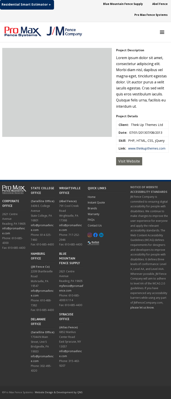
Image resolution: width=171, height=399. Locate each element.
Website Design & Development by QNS (58, 392)
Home (92, 197)
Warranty (93, 214)
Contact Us (95, 225)
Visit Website (129, 161)
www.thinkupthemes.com (146, 148)
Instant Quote (96, 202)
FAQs (91, 220)
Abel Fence (160, 4)
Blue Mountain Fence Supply (123, 4)
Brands (92, 208)
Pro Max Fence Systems (151, 15)
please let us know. (142, 307)
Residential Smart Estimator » (26, 4)
